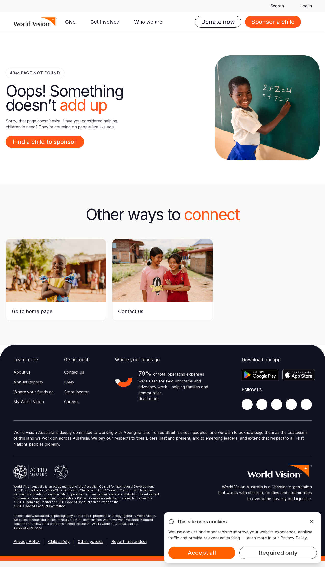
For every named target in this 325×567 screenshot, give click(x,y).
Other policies (90, 541)
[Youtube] (306, 404)
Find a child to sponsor (45, 141)
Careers (71, 401)
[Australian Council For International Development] (30, 472)
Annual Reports (28, 382)
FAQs (69, 382)
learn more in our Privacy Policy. (277, 537)
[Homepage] (35, 21)
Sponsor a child (273, 21)
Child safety (59, 541)
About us (22, 372)
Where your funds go (33, 391)
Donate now (218, 21)
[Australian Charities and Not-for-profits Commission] (61, 472)
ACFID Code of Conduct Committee (39, 506)
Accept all (202, 552)
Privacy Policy (26, 541)
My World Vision (28, 401)
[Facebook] (247, 404)
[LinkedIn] (291, 404)
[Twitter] (261, 404)
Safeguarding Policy (28, 527)
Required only (278, 552)
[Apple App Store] (298, 374)
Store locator (76, 391)
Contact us (74, 372)
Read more (148, 398)
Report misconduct (129, 541)
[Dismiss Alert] (311, 521)
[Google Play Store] (260, 374)
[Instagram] (276, 404)
